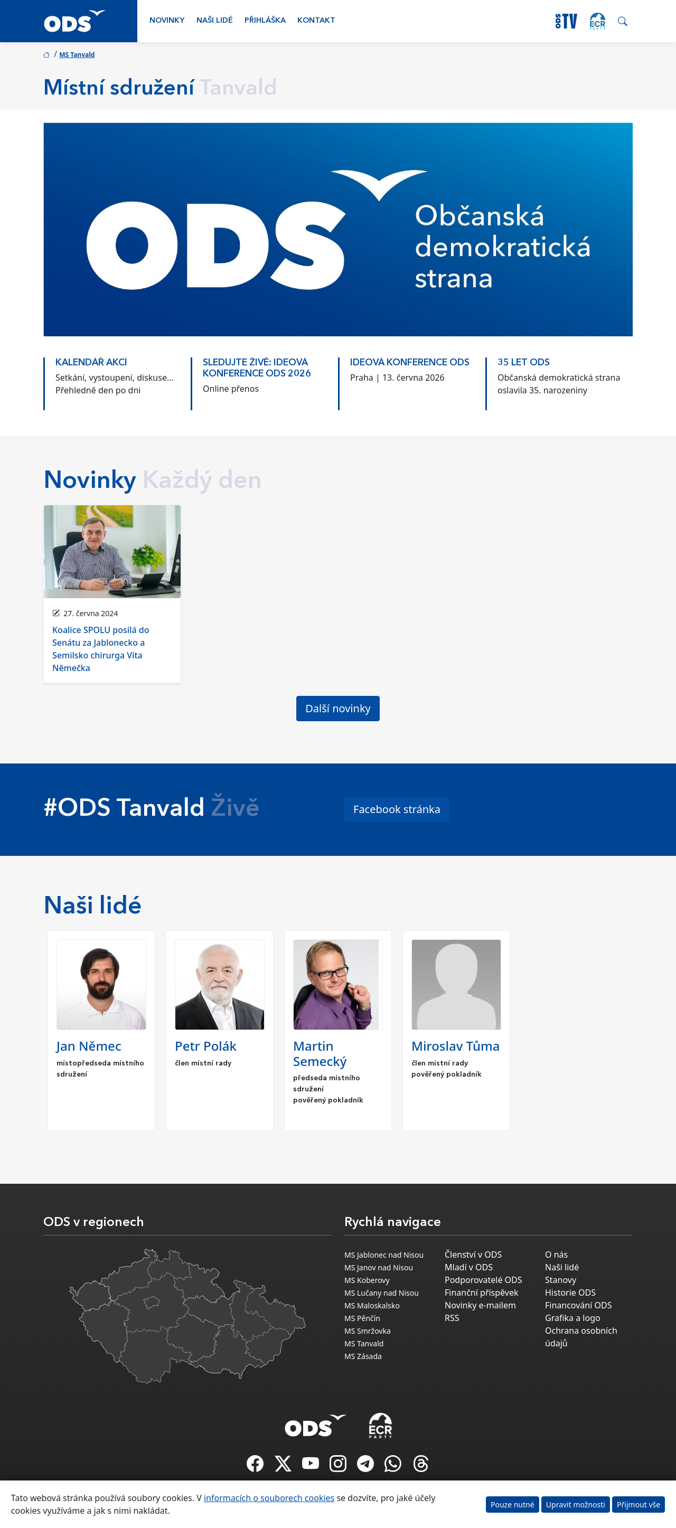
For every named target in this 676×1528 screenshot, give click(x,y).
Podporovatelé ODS (483, 1280)
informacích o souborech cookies (269, 1498)
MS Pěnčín (362, 1318)
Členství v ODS (473, 1254)
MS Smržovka (367, 1331)
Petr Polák (206, 1045)
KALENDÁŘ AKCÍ (91, 363)
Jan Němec (89, 1045)
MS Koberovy (367, 1280)
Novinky (166, 21)
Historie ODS (570, 1292)
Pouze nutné (512, 1504)
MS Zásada (363, 1356)
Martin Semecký (319, 1053)
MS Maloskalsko (372, 1305)
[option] (117, 378)
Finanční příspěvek (482, 1292)
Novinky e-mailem (480, 1305)
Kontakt (316, 21)
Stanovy (560, 1280)
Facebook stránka (396, 809)
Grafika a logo (572, 1318)
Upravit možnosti (575, 1504)
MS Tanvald (77, 54)
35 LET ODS (523, 363)
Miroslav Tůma (455, 1045)
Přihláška (265, 21)
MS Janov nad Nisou (378, 1267)
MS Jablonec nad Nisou (384, 1255)
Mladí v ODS (469, 1267)
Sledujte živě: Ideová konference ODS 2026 (257, 369)
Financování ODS (578, 1305)
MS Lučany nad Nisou (381, 1293)
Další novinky (338, 708)
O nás (556, 1254)
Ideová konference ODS (410, 363)
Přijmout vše (638, 1504)
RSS (452, 1318)
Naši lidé (214, 21)
